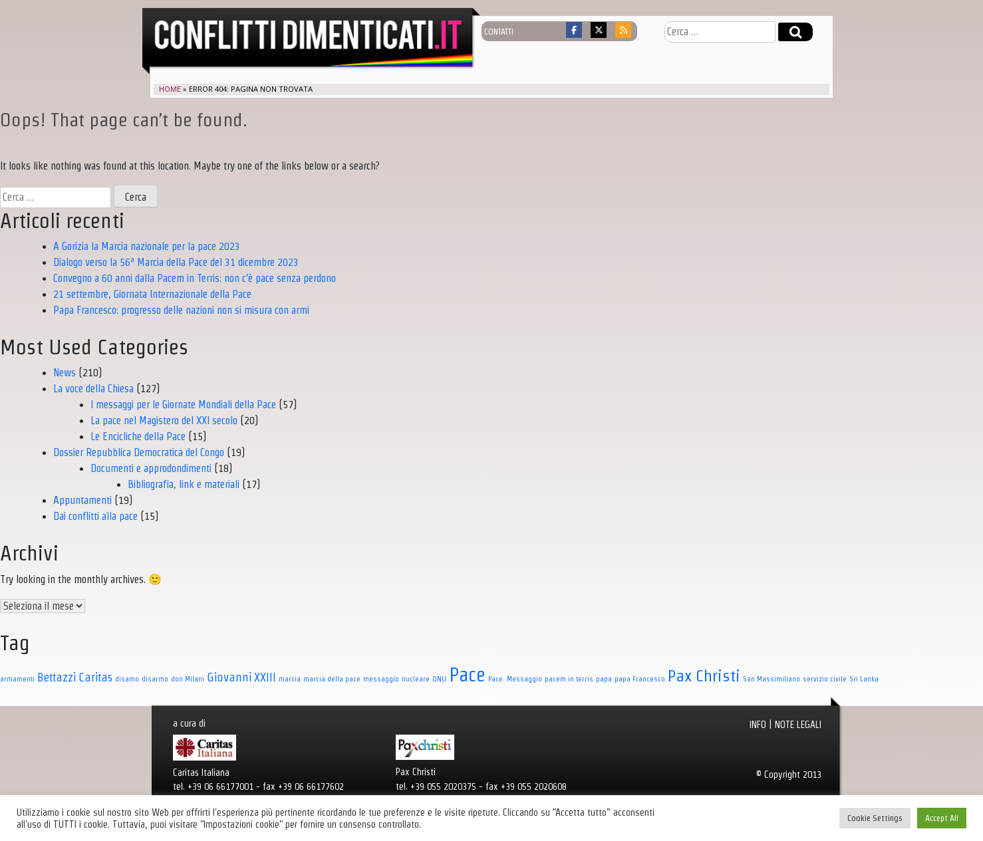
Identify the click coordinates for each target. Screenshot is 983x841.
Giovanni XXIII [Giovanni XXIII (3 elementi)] (241, 677)
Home (170, 89)
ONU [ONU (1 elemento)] (439, 679)
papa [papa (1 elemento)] (604, 679)
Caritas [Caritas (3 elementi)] (95, 677)
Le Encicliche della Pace (138, 436)
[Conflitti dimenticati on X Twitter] (599, 30)
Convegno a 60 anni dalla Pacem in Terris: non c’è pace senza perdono (194, 278)
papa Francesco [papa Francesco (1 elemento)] (640, 679)
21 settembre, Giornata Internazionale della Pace (152, 294)
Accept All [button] (941, 818)
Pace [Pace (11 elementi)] (467, 674)
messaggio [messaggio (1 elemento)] (381, 679)
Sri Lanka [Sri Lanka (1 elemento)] (864, 679)
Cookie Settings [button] (875, 818)
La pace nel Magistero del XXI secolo (163, 420)
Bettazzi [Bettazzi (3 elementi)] (56, 677)
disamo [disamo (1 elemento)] (127, 679)
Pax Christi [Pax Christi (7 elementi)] (704, 675)
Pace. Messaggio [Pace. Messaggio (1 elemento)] (515, 679)
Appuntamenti (82, 500)
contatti (498, 31)
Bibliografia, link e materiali (183, 484)
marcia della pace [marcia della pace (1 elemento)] (331, 679)
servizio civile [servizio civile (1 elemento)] (825, 679)
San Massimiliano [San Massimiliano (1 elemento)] (771, 679)
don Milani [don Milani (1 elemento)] (187, 679)
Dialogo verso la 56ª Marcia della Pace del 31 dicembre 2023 (176, 262)
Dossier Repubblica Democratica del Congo (138, 452)
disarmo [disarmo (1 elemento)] (155, 679)
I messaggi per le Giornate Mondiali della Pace (183, 404)
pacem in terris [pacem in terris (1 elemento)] (569, 679)
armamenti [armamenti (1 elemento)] (17, 679)
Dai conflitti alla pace (95, 516)
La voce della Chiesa (93, 388)
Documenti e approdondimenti (150, 468)
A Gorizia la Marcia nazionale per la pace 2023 (146, 246)
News (64, 372)
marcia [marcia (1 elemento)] (290, 679)
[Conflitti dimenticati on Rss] (623, 30)
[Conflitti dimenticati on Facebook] (574, 30)
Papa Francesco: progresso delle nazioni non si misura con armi (181, 310)
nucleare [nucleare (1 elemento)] (416, 679)
